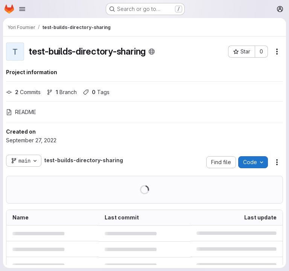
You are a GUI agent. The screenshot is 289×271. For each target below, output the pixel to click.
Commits (23, 92)
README (21, 112)
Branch (62, 92)
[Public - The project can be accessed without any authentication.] (152, 52)
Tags (96, 92)
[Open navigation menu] (22, 9)
